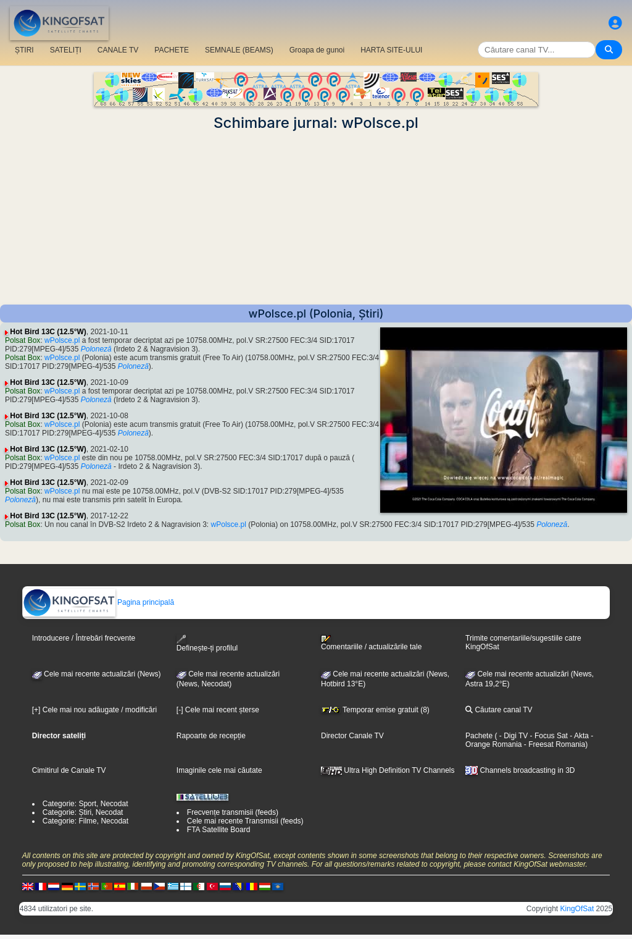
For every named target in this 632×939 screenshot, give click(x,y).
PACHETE (171, 50)
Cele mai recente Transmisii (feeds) (245, 821)
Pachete (479, 735)
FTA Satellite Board (219, 829)
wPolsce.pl (62, 340)
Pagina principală (98, 602)
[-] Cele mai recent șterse (218, 709)
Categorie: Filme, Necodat (85, 821)
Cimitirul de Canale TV (69, 770)
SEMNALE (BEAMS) (239, 50)
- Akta (578, 735)
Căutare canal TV (499, 709)
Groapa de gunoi (316, 50)
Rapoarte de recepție (211, 735)
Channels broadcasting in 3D (520, 770)
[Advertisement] (316, 218)
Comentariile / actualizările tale (371, 643)
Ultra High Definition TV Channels (388, 770)
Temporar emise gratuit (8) (375, 709)
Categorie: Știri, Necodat (83, 812)
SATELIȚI (65, 50)
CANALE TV (118, 50)
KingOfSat (577, 908)
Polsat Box (22, 340)
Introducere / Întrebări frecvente (83, 638)
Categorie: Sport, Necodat (85, 803)
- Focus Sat (548, 735)
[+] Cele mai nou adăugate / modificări (94, 709)
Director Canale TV (352, 735)
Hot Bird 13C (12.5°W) (48, 331)
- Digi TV (513, 735)
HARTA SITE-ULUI (391, 50)
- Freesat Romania (553, 744)
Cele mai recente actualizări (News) (96, 674)
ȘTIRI (24, 50)
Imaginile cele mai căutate (219, 770)
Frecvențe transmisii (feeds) (232, 812)
